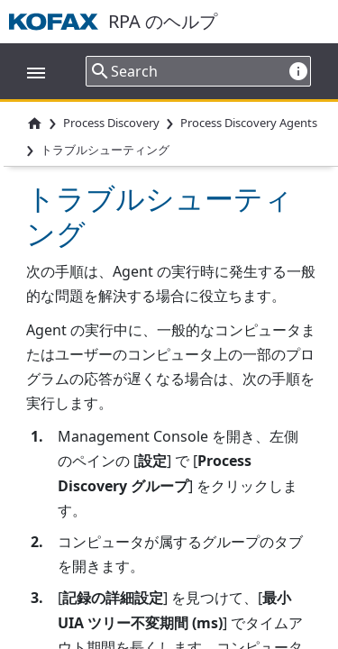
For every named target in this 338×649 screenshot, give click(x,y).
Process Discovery (111, 122)
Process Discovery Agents (248, 122)
